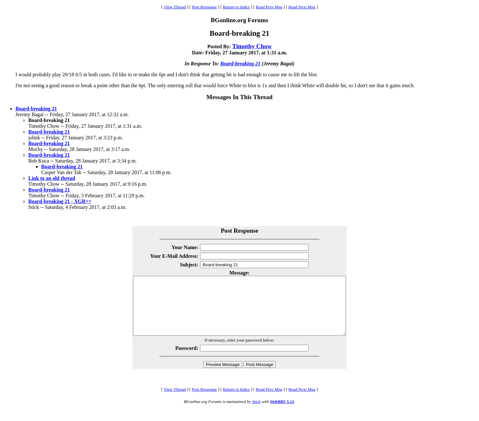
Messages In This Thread (239, 97)
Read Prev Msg (269, 7)
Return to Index (236, 7)
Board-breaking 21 (240, 63)
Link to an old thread (51, 178)
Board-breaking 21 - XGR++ (59, 201)
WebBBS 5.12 (282, 413)
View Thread (175, 7)
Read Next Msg (301, 7)
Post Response (204, 7)
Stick (256, 413)
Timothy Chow (252, 46)
